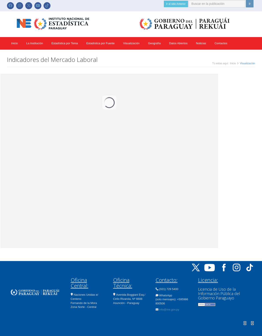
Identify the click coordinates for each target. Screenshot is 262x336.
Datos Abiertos (178, 43)
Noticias (201, 43)
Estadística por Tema (64, 43)
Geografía (154, 43)
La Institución (34, 43)
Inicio (14, 43)
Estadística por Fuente (100, 43)
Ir (250, 3)
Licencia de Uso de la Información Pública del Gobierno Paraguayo (219, 293)
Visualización (131, 43)
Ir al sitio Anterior (176, 3)
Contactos (221, 43)
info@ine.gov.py (169, 309)
